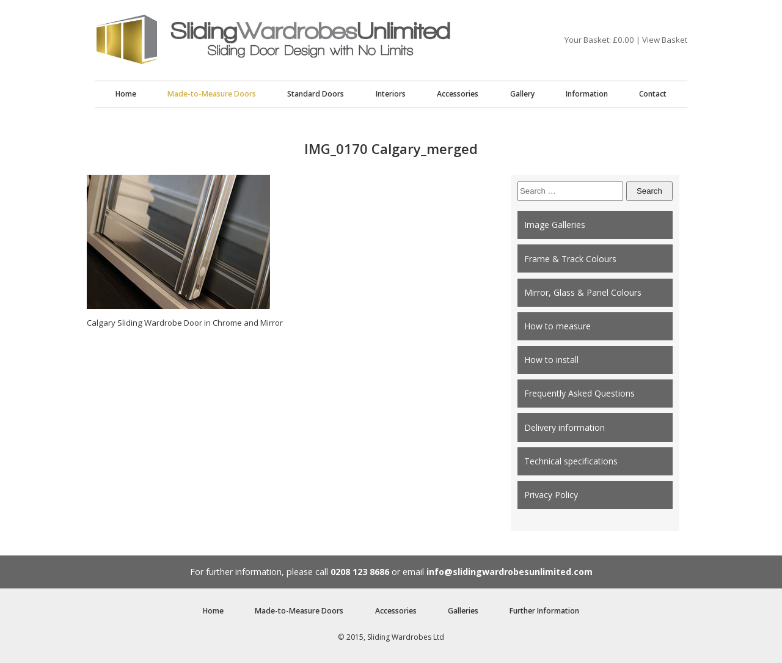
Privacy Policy (551, 494)
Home (125, 94)
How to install (551, 359)
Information (587, 94)
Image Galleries (554, 224)
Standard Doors (315, 94)
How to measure (557, 326)
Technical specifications (571, 461)
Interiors (391, 94)
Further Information (544, 611)
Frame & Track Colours (570, 259)
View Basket (664, 39)
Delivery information (564, 427)
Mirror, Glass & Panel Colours (582, 292)
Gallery (522, 94)
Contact (653, 94)
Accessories (457, 94)
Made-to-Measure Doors (211, 94)
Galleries (463, 611)
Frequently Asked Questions (579, 393)
